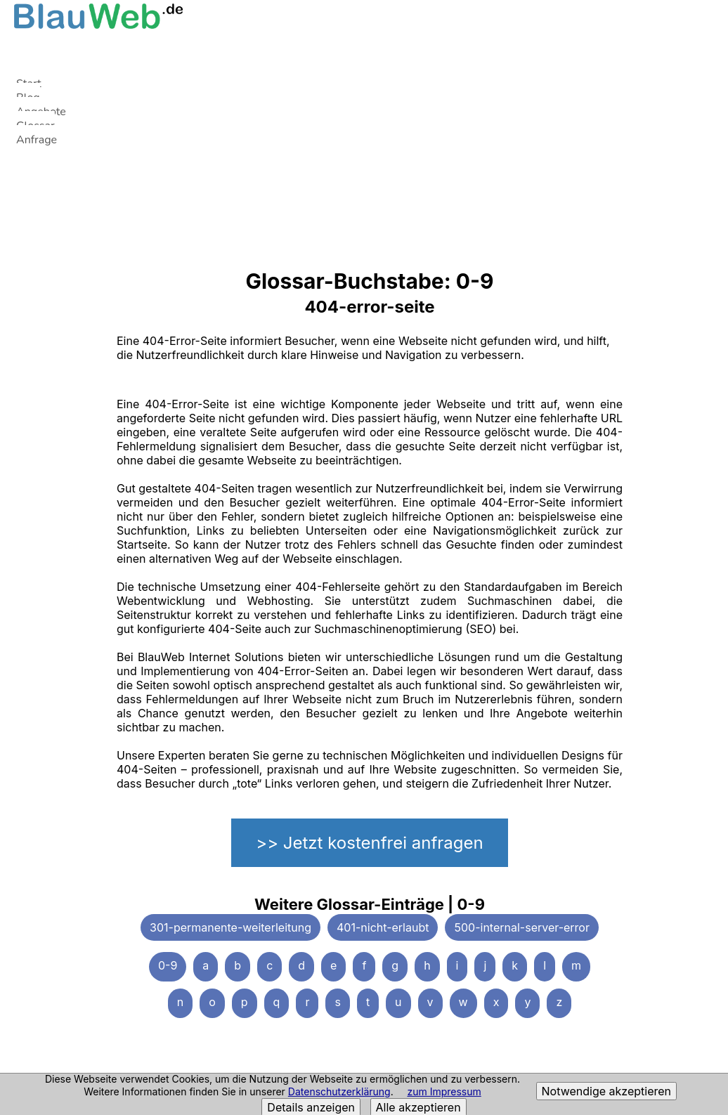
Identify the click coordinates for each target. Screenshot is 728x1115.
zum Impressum (444, 1091)
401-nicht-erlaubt (383, 927)
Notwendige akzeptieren (606, 1091)
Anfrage (36, 140)
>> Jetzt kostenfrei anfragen (369, 843)
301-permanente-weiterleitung (230, 927)
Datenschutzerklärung (339, 1091)
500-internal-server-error (522, 927)
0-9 (167, 965)
